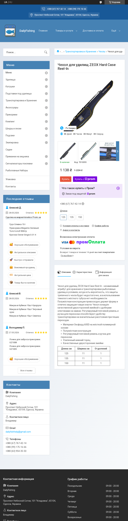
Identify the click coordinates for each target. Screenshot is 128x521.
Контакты (11, 186)
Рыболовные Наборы (17, 170)
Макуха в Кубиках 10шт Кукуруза (25, 305)
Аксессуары (12, 107)
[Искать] (46, 52)
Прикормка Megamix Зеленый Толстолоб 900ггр (24, 229)
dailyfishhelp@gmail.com (18, 431)
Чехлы (102, 51)
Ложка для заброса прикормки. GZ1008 (25, 340)
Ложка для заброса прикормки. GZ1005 (25, 347)
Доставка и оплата (93, 30)
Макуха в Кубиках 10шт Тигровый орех (25, 310)
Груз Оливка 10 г (17, 224)
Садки (9, 149)
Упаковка (11, 179)
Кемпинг (10, 121)
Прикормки (11, 114)
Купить (65, 179)
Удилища (10, 79)
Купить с (85, 179)
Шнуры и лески (13, 128)
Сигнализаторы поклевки (19, 163)
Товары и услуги (64, 30)
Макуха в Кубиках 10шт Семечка (25, 316)
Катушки (10, 86)
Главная (43, 30)
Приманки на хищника (17, 156)
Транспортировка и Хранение (80, 51)
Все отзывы (26, 370)
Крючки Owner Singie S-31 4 (22, 235)
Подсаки (10, 135)
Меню (9, 72)
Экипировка (12, 142)
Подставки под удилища (19, 93)
